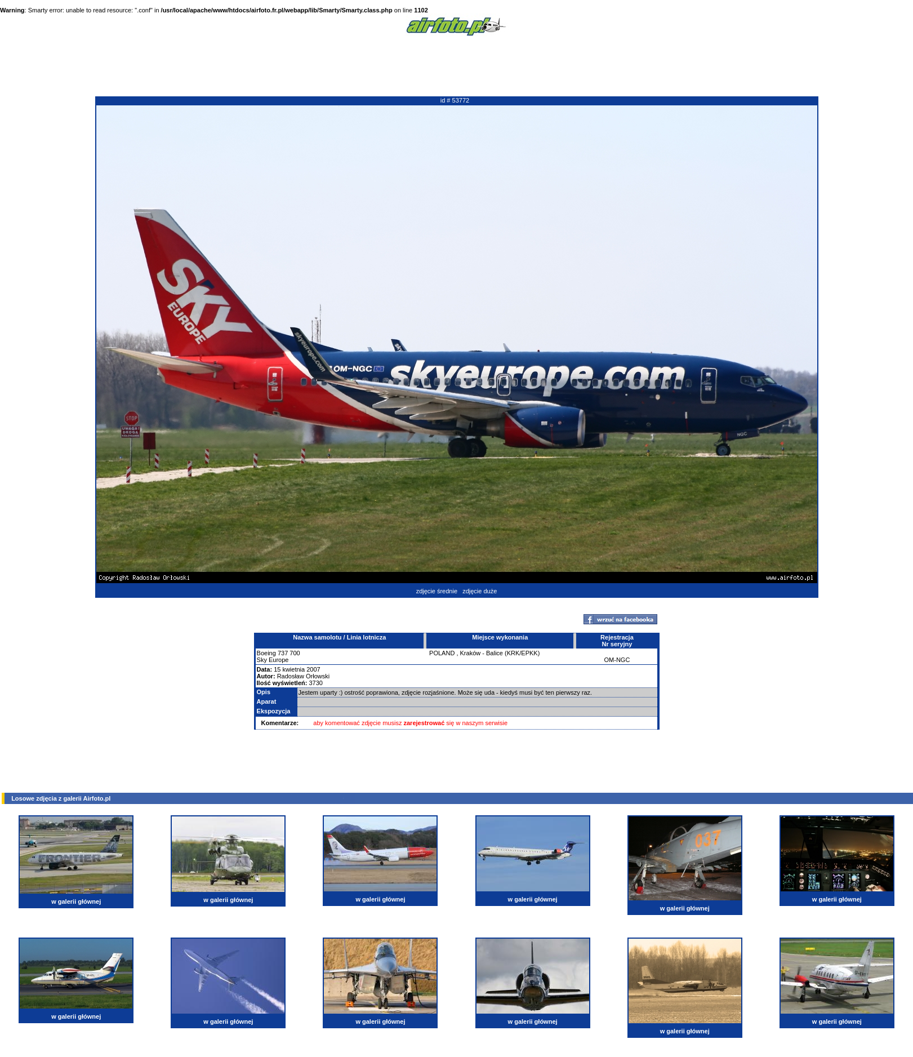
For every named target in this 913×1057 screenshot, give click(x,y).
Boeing (266, 653)
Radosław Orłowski (303, 676)
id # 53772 (454, 100)
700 (295, 653)
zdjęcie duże (479, 591)
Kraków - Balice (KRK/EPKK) (500, 653)
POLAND (442, 653)
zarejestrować (424, 723)
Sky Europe (273, 659)
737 (283, 653)
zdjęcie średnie (436, 591)
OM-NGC (617, 659)
